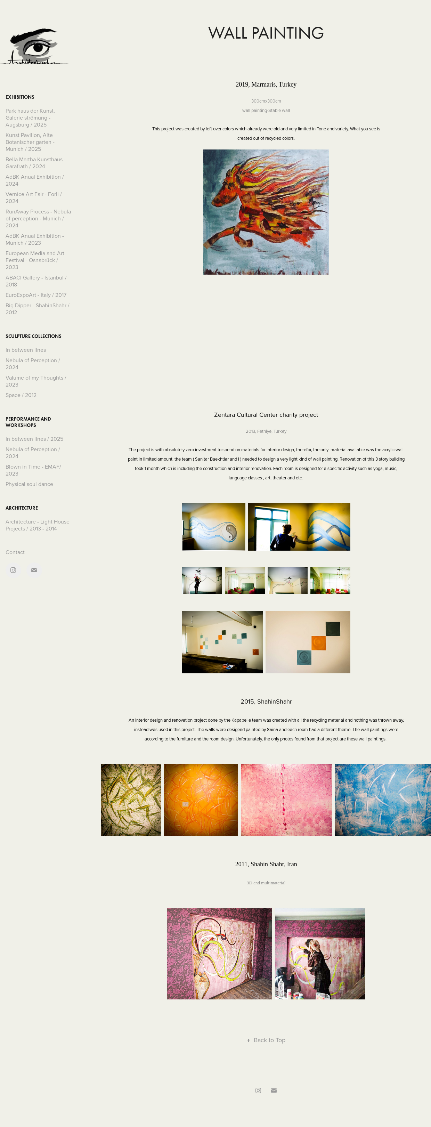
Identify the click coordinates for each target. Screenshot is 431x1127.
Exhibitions (20, 97)
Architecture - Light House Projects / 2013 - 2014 (38, 525)
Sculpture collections (34, 336)
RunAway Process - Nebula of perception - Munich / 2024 (38, 218)
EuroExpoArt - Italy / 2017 (36, 295)
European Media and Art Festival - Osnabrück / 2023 (35, 260)
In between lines (26, 350)
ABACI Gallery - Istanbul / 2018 (36, 281)
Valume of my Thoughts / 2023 (36, 381)
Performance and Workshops (28, 422)
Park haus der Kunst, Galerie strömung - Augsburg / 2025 (30, 117)
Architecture (22, 508)
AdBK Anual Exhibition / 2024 (35, 180)
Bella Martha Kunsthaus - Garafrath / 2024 (36, 162)
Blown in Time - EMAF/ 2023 (33, 470)
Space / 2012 (21, 395)
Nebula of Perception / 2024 (33, 363)
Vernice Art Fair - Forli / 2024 (34, 197)
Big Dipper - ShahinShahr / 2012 (38, 308)
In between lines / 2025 (34, 439)
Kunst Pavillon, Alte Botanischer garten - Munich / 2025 (30, 142)
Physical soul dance (29, 484)
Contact (15, 552)
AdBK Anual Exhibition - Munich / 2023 (35, 239)
